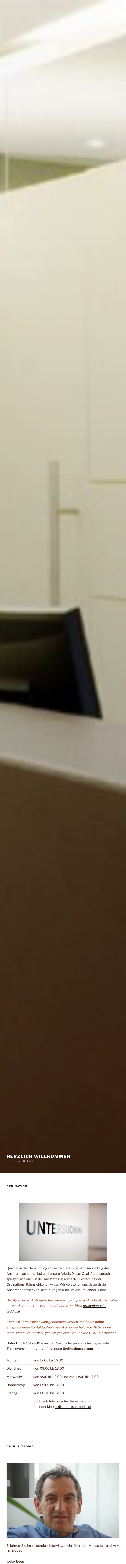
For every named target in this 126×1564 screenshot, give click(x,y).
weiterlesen (15, 1561)
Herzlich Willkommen (38, 1156)
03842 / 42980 (28, 1343)
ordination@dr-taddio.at (73, 1407)
